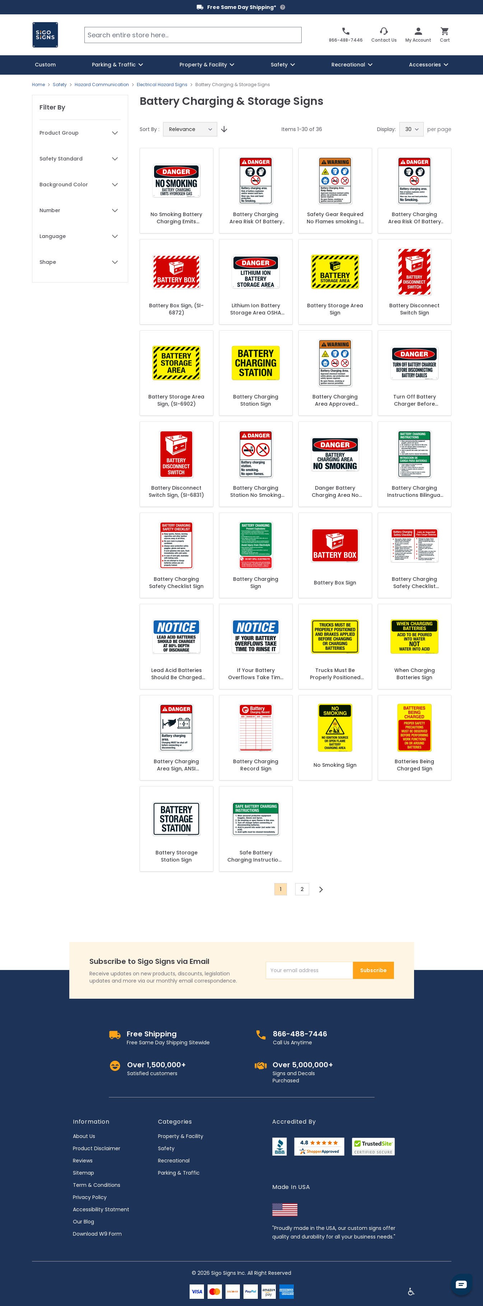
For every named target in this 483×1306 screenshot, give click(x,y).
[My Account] (418, 35)
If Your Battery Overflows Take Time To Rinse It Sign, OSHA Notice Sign (256, 674)
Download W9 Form (97, 1233)
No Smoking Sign (335, 765)
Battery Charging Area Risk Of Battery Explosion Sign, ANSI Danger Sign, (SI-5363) (414, 218)
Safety (60, 85)
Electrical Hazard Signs (162, 85)
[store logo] (45, 35)
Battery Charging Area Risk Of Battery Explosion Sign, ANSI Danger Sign (255, 218)
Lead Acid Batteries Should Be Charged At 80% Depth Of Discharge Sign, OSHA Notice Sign (176, 674)
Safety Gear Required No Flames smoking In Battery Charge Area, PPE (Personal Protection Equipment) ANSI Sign (335, 218)
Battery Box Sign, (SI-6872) (176, 309)
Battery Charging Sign (255, 582)
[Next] (321, 889)
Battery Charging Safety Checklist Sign (176, 582)
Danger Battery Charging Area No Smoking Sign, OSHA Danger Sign (335, 491)
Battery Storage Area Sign (335, 309)
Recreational (174, 1160)
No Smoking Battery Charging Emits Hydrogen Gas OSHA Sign (176, 218)
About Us (84, 1136)
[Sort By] (190, 129)
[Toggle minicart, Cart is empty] (444, 35)
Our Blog (83, 1221)
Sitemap (83, 1172)
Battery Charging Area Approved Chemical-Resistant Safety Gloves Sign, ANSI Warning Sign (335, 400)
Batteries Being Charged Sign (414, 765)
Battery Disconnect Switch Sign (414, 309)
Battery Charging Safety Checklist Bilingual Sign (414, 582)
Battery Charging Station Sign (255, 400)
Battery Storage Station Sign (176, 856)
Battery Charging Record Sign (255, 765)
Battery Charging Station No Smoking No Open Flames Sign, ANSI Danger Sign (256, 491)
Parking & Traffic (179, 1172)
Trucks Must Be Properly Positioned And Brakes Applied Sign (335, 674)
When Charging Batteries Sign (414, 674)
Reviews (83, 1160)
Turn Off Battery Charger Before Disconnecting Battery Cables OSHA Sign (414, 400)
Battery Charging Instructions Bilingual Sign (414, 491)
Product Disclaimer (96, 1148)
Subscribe (373, 970)
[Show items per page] (411, 129)
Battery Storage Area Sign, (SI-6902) (176, 400)
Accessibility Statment (101, 1209)
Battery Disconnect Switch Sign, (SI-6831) (176, 491)
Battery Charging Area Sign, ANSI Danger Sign (176, 765)
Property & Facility (180, 1136)
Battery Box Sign (335, 582)
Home (38, 85)
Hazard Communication (102, 85)
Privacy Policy (90, 1197)
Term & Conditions (96, 1185)
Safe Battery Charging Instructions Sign (255, 856)
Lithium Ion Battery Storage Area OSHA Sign (255, 309)
